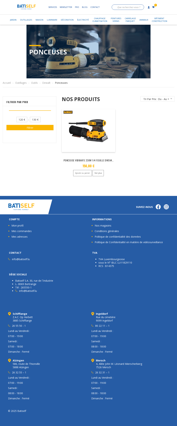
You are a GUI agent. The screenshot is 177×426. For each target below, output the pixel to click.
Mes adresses (19, 236)
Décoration (67, 19)
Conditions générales (107, 231)
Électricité (83, 19)
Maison (39, 19)
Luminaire (52, 19)
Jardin (13, 19)
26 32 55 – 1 (19, 372)
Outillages (26, 19)
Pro (77, 7)
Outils (34, 82)
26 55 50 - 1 (19, 325)
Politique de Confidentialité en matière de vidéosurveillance (129, 242)
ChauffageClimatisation (99, 19)
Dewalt (46, 82)
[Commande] (157, 99)
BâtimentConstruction (159, 19)
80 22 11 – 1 (102, 325)
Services (52, 7)
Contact (95, 7)
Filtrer (30, 127)
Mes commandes (21, 231)
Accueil (7, 82)
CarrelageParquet (130, 19)
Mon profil (17, 225)
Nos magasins (103, 225)
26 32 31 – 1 (102, 372)
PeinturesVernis (116, 19)
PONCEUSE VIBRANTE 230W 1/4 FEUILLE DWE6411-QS (91, 160)
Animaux (143, 19)
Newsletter (66, 7)
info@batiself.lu (21, 259)
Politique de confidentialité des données (118, 236)
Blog (85, 7)
